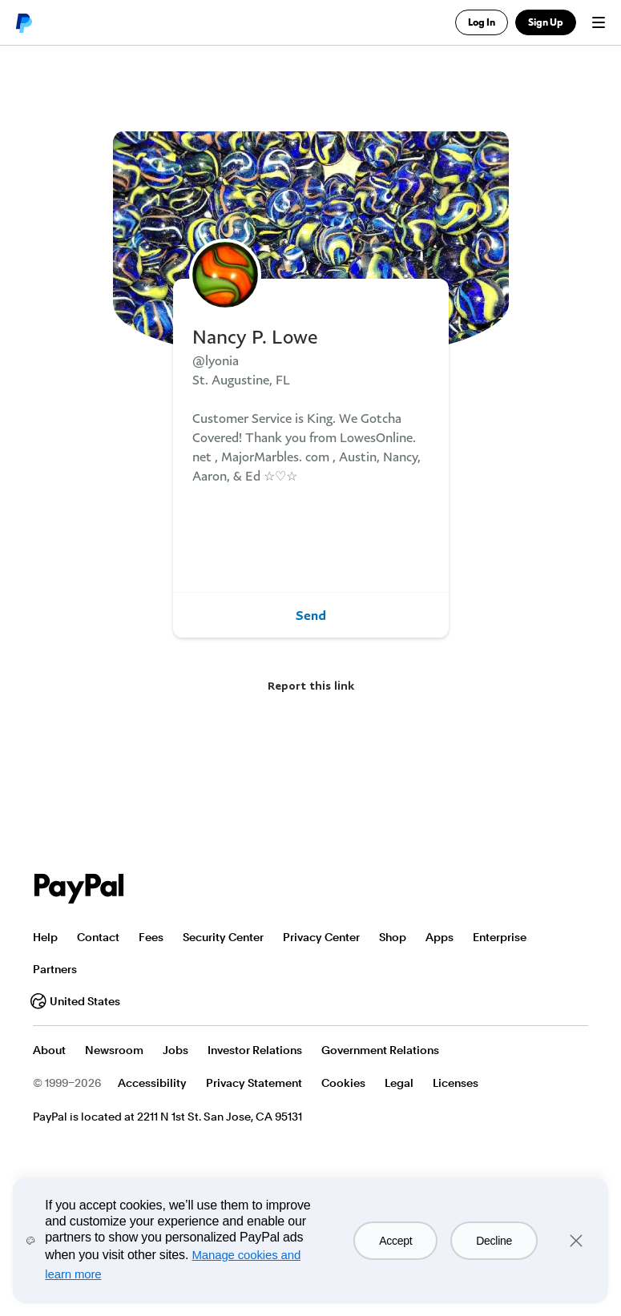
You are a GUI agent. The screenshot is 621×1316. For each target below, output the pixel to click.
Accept (395, 1240)
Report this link (311, 685)
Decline (494, 1240)
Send (311, 615)
